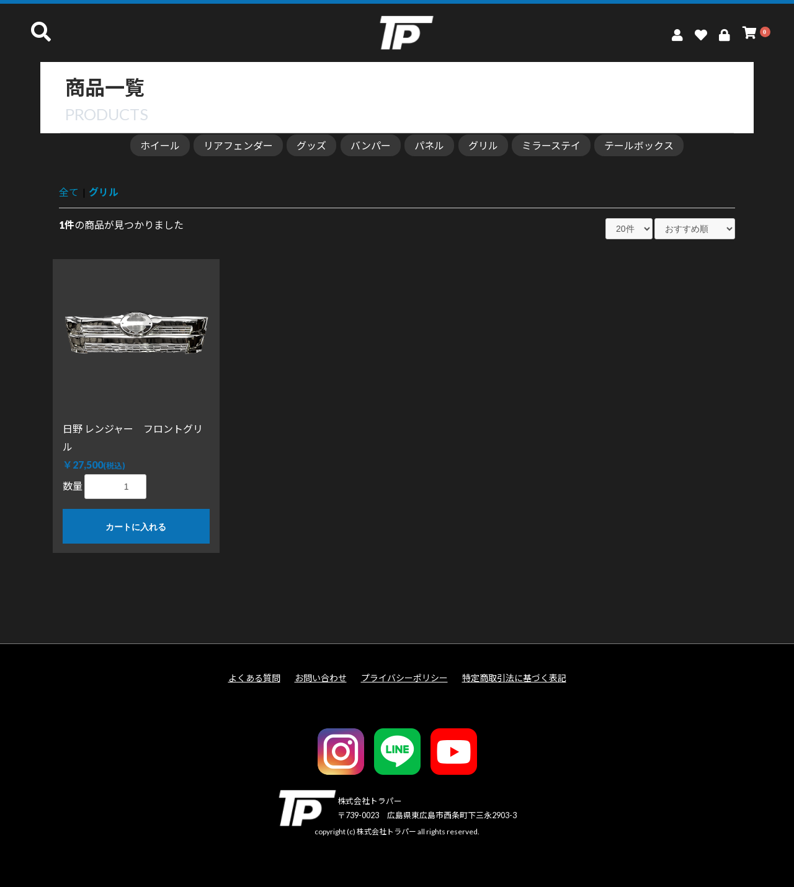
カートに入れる (135, 527)
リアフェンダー (238, 145)
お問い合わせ (321, 678)
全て (69, 192)
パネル (429, 145)
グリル (483, 145)
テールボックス (639, 145)
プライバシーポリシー (404, 678)
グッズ (311, 145)
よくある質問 (254, 678)
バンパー (370, 145)
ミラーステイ (551, 145)
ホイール (160, 145)
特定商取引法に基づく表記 (514, 678)
